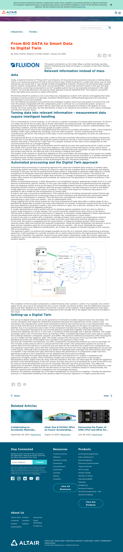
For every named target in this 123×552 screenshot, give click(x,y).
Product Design (84, 473)
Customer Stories (60, 454)
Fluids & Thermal (85, 466)
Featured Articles (60, 460)
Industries (16, 31)
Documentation (59, 466)
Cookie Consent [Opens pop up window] (50, 543)
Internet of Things (85, 476)
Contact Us (37, 526)
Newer (17, 396)
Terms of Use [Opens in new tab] (49, 540)
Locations (15, 520)
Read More (36, 434)
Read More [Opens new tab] (81, 7)
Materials (82, 482)
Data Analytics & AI (86, 457)
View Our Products (91, 503)
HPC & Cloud (83, 469)
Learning (56, 473)
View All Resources (65, 487)
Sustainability (16, 527)
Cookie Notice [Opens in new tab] (88, 540)
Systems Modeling (85, 495)
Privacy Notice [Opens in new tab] (60, 540)
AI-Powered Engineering (88, 454)
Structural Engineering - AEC (89, 491)
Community (57, 469)
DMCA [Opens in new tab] (97, 540)
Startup (56, 476)
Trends (33, 31)
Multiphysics (83, 485)
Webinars (57, 457)
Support (25, 524)
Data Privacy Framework (74, 540)
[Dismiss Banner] (111, 5)
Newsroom (37, 517)
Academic (57, 479)
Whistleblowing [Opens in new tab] (105, 540)
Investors (25, 520)
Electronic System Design (88, 463)
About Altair (16, 517)
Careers (14, 524)
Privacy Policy (36, 473)
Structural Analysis (85, 488)
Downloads (57, 463)
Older (106, 396)
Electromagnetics (85, 460)
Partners (25, 517)
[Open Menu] (119, 13)
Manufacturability (85, 479)
